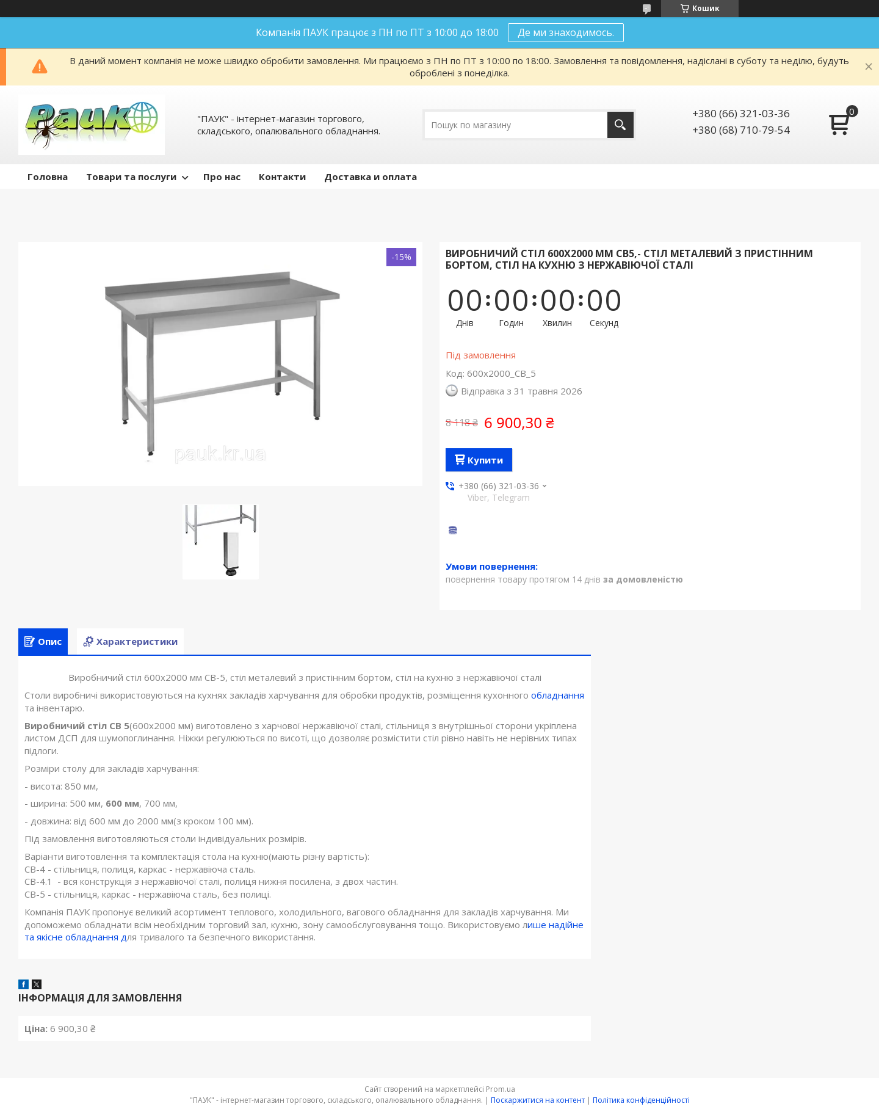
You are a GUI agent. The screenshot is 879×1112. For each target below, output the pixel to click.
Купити (485, 460)
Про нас (222, 176)
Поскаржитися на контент (538, 1100)
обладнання (557, 695)
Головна (47, 176)
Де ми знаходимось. (566, 32)
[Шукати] (620, 125)
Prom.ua (500, 1089)
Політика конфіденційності (641, 1100)
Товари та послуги (131, 176)
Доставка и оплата (370, 176)
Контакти (282, 176)
